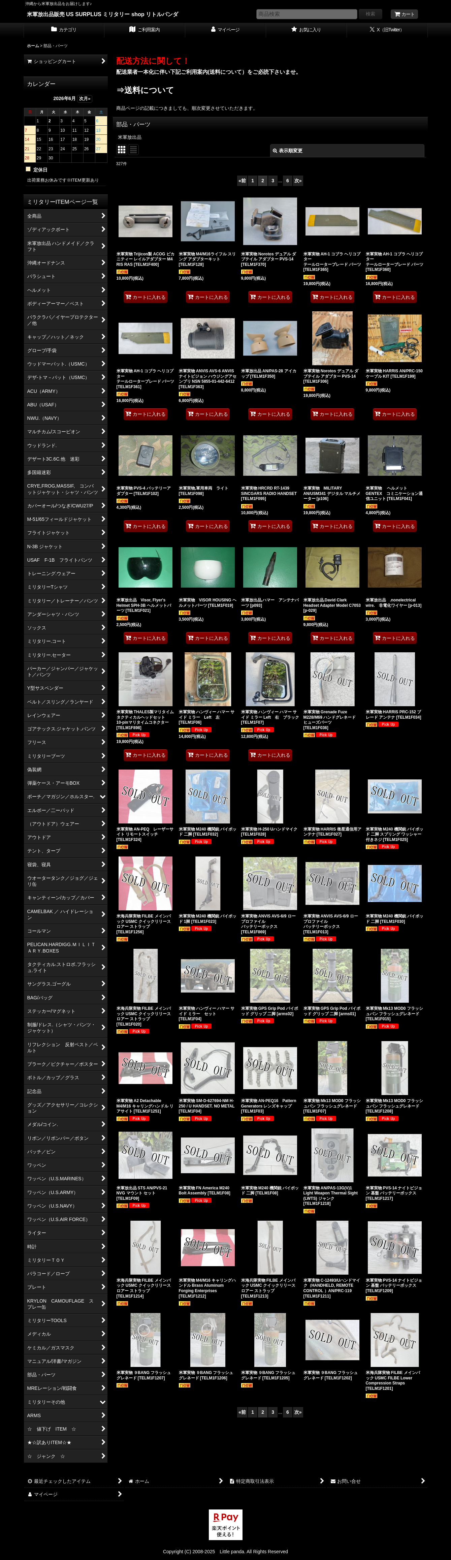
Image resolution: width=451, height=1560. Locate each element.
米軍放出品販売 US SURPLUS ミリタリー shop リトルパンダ (103, 14)
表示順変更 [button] (287, 150)
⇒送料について (145, 90)
